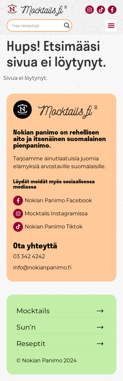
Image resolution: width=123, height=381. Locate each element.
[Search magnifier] (67, 25)
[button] (111, 25)
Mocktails (33, 311)
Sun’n (26, 327)
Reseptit (31, 343)
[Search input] (36, 25)
